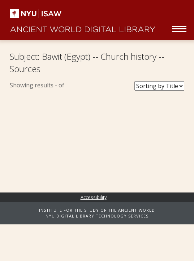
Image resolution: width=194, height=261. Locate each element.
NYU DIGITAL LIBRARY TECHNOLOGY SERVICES (97, 216)
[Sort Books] (159, 86)
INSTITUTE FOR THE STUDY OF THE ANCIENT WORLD (97, 210)
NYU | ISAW (36, 13)
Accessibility (94, 197)
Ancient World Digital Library (82, 25)
